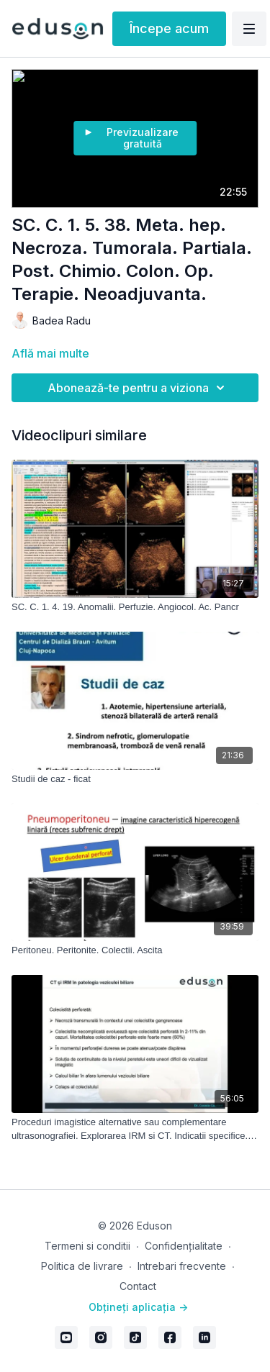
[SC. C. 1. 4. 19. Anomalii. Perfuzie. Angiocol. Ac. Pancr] (135, 607)
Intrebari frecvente (182, 1266)
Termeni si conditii (87, 1246)
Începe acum (169, 28)
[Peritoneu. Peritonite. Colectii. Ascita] (135, 950)
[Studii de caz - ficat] (135, 779)
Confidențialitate (183, 1246)
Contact (138, 1286)
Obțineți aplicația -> (138, 1307)
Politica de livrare (82, 1266)
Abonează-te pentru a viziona (138, 387)
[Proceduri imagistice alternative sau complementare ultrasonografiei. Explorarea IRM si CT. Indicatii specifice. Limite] (135, 1129)
